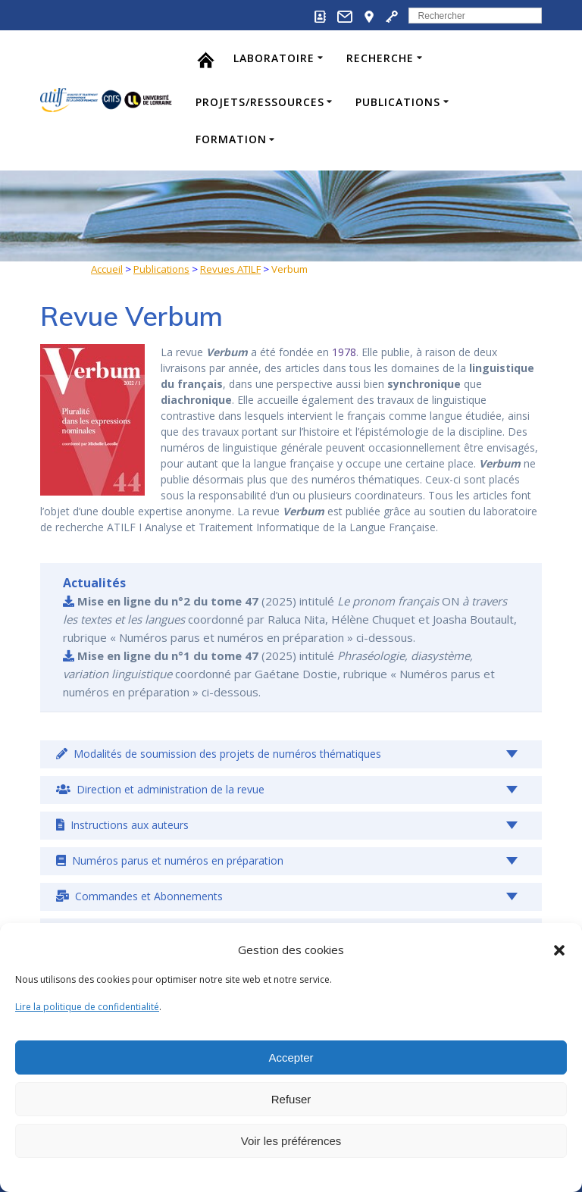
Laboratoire (273, 58)
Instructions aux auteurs (122, 825)
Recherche (380, 58)
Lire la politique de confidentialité (87, 1006)
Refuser (291, 1099)
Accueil (107, 269)
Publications (397, 102)
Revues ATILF (230, 269)
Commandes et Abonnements (139, 896)
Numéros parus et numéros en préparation (169, 860)
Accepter (290, 1057)
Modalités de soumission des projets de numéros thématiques (218, 753)
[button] (559, 950)
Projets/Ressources (260, 102)
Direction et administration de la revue (160, 789)
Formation (231, 139)
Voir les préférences (291, 1140)
